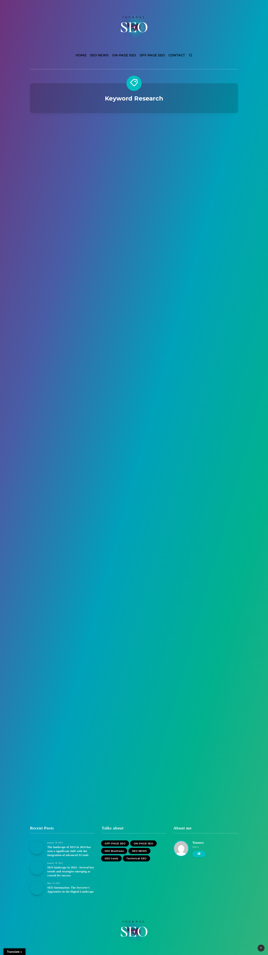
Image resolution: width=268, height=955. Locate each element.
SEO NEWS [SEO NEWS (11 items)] (139, 851)
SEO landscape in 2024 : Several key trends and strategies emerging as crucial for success (70, 871)
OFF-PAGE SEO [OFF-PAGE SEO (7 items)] (115, 843)
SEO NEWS (99, 55)
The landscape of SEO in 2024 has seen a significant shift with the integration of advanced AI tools (69, 851)
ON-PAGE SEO (124, 55)
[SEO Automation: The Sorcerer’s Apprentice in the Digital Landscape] (37, 888)
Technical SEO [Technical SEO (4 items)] (136, 858)
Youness (198, 842)
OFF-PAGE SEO (152, 55)
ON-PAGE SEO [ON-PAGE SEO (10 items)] (143, 843)
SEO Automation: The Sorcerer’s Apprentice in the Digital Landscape (70, 889)
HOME (81, 55)
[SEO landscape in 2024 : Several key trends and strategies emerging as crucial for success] (37, 868)
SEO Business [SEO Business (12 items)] (114, 851)
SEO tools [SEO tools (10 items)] (111, 858)
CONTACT (176, 55)
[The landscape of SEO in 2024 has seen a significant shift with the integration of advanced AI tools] (37, 847)
